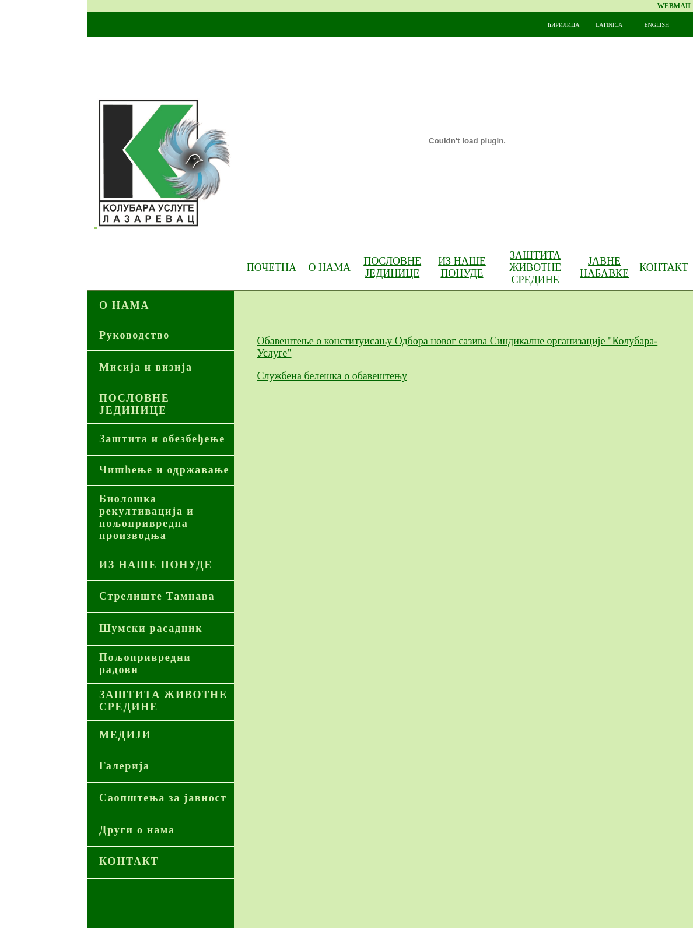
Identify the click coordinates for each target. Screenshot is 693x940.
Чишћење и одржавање (164, 470)
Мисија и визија (145, 367)
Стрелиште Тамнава (157, 596)
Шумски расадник (150, 628)
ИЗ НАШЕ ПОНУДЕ (462, 267)
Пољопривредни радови (145, 663)
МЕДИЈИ (125, 735)
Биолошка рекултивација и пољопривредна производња (146, 517)
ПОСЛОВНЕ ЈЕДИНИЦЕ (134, 404)
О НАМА (330, 267)
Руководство (134, 335)
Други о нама (137, 830)
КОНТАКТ (663, 267)
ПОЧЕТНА (271, 267)
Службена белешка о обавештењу (332, 376)
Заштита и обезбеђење (162, 439)
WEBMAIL (675, 6)
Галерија (124, 766)
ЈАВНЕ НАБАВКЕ (604, 267)
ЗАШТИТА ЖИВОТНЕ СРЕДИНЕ (535, 267)
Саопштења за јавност (163, 798)
